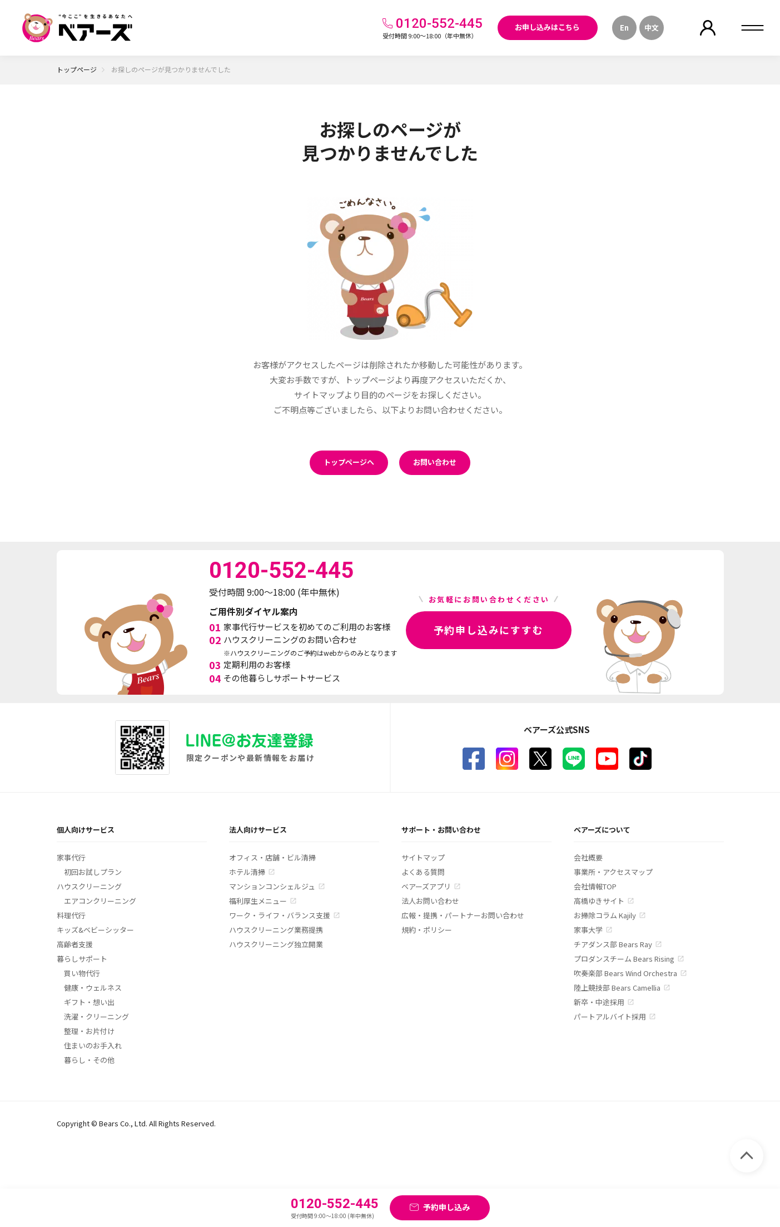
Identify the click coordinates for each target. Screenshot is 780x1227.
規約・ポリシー (426, 929)
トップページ (77, 69)
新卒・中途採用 (599, 1002)
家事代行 (71, 857)
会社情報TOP (595, 886)
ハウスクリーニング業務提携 (276, 929)
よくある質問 (423, 872)
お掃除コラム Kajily (605, 915)
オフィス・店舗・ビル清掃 (272, 857)
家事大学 (588, 929)
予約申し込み (446, 1207)
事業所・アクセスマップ (613, 872)
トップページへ (349, 462)
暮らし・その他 (89, 1060)
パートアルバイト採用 (610, 1016)
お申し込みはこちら (547, 27)
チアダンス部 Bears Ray (613, 944)
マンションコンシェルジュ (272, 886)
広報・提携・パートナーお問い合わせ (462, 915)
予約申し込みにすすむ (489, 629)
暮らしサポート (82, 958)
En (624, 27)
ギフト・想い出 (89, 1002)
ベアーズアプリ (426, 886)
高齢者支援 (75, 944)
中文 (651, 27)
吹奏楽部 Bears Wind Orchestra (625, 973)
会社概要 (588, 857)
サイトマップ (423, 857)
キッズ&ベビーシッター (95, 929)
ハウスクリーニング (89, 886)
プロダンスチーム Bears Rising (624, 958)
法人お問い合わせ (430, 900)
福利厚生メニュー (258, 900)
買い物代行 (82, 973)
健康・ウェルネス (93, 987)
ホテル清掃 (247, 872)
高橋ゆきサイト (599, 900)
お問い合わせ (434, 462)
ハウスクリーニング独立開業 (276, 944)
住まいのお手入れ (93, 1045)
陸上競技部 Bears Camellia (617, 987)
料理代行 (71, 915)
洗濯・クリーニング (96, 1016)
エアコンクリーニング (100, 900)
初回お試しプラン (93, 872)
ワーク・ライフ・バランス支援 (279, 915)
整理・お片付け (89, 1031)
